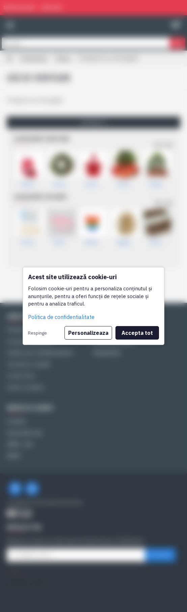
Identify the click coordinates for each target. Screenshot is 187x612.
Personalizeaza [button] (88, 332)
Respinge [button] (37, 333)
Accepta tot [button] (137, 332)
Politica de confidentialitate (61, 317)
